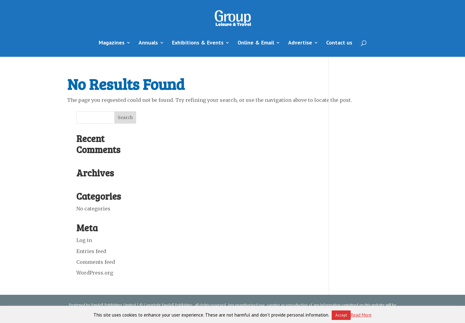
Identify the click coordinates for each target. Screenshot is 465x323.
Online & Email (256, 43)
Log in (84, 240)
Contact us (339, 43)
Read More (361, 315)
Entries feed (91, 251)
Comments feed (95, 262)
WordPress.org (94, 273)
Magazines (111, 43)
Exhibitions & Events (197, 43)
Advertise (300, 43)
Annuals (148, 43)
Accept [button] (341, 315)
